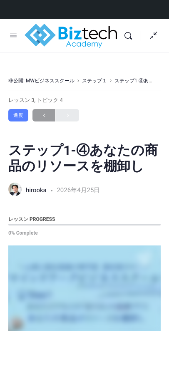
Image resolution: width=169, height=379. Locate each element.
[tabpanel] (84, 288)
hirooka (37, 190)
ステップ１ (94, 81)
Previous (43, 115)
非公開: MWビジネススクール (41, 81)
